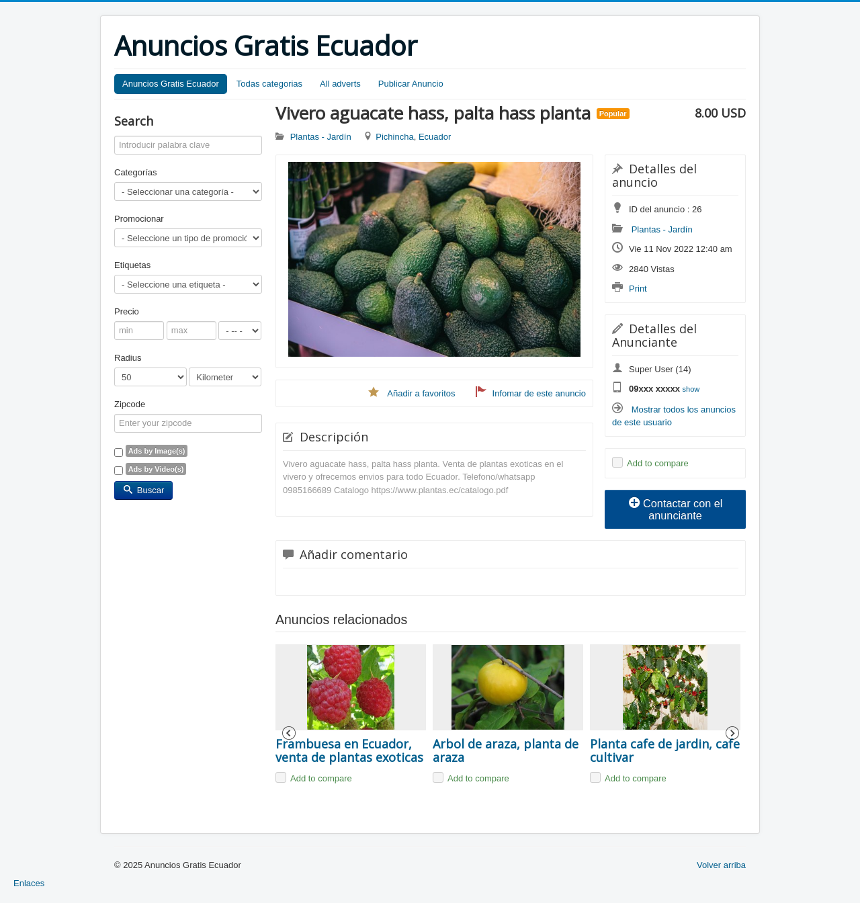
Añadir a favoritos (421, 393)
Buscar (143, 490)
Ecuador (435, 137)
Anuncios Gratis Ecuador (170, 84)
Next (732, 733)
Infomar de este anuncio (539, 393)
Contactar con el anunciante (675, 509)
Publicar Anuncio (410, 84)
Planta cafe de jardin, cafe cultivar (665, 750)
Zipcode (129, 404)
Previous (289, 733)
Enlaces (28, 883)
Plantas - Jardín (662, 229)
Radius (127, 358)
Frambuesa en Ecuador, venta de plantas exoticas (349, 750)
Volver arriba (721, 865)
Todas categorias (269, 84)
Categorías (135, 172)
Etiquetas (132, 265)
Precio (126, 311)
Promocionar (139, 219)
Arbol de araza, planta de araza (507, 750)
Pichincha (394, 137)
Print (638, 289)
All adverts (340, 84)
